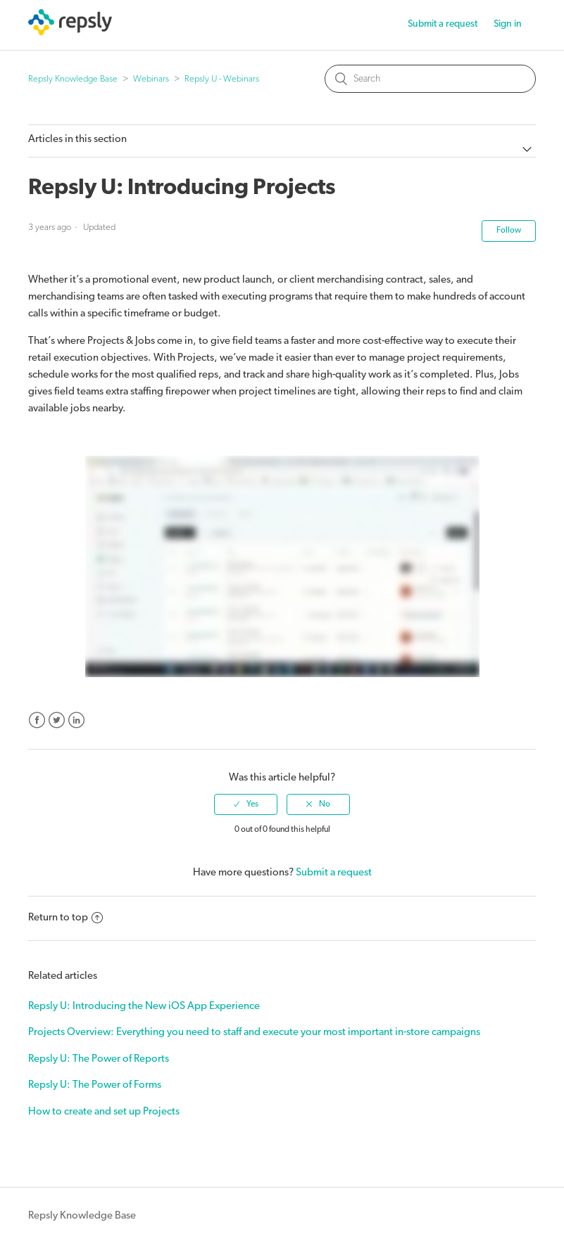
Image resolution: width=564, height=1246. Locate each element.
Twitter (56, 720)
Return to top (65, 918)
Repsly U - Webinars (221, 79)
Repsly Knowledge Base (73, 79)
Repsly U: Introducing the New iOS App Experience (144, 1006)
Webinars (151, 79)
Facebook (37, 720)
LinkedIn (76, 720)
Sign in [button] (508, 24)
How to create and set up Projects (104, 1112)
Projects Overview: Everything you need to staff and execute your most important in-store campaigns (254, 1032)
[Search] (430, 79)
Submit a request (442, 24)
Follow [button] (508, 230)
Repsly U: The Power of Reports (98, 1059)
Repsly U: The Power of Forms (94, 1085)
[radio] (245, 804)
